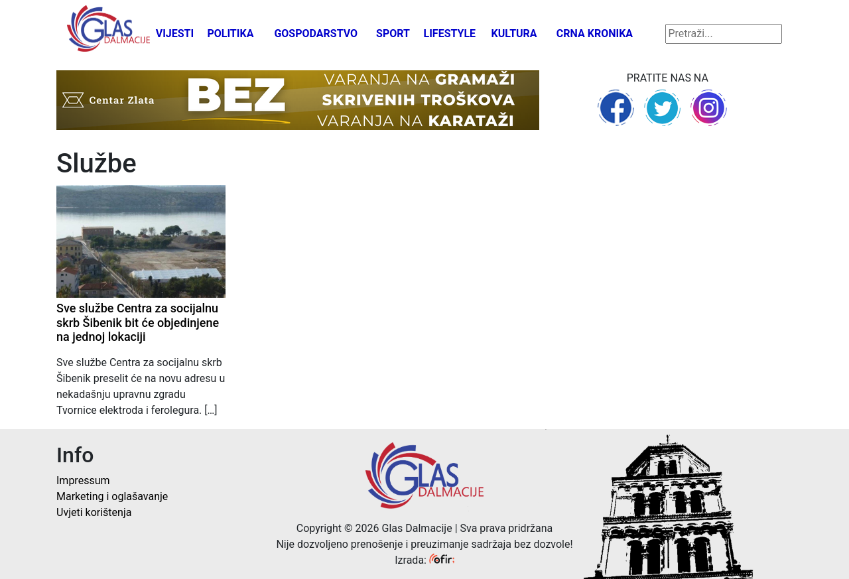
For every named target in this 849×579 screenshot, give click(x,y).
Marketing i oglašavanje (112, 496)
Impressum (83, 480)
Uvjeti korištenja (93, 512)
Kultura (514, 33)
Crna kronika (594, 33)
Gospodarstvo (316, 33)
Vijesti (175, 33)
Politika (230, 33)
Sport (393, 33)
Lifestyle (450, 33)
